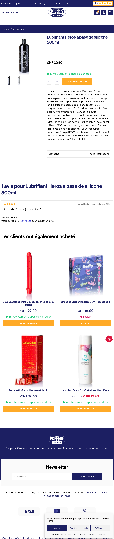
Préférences (100, 528)
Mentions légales (98, 534)
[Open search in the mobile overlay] (110, 12)
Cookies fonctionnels (79, 528)
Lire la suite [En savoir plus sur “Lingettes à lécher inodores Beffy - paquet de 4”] (85, 323)
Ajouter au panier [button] (28, 323)
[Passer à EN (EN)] (7, 12)
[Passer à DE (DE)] (2, 12)
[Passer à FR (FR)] (12, 12)
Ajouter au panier (76, 81)
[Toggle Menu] (110, 21)
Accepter (57, 528)
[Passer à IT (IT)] (17, 12)
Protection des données (61, 534)
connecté (25, 221)
